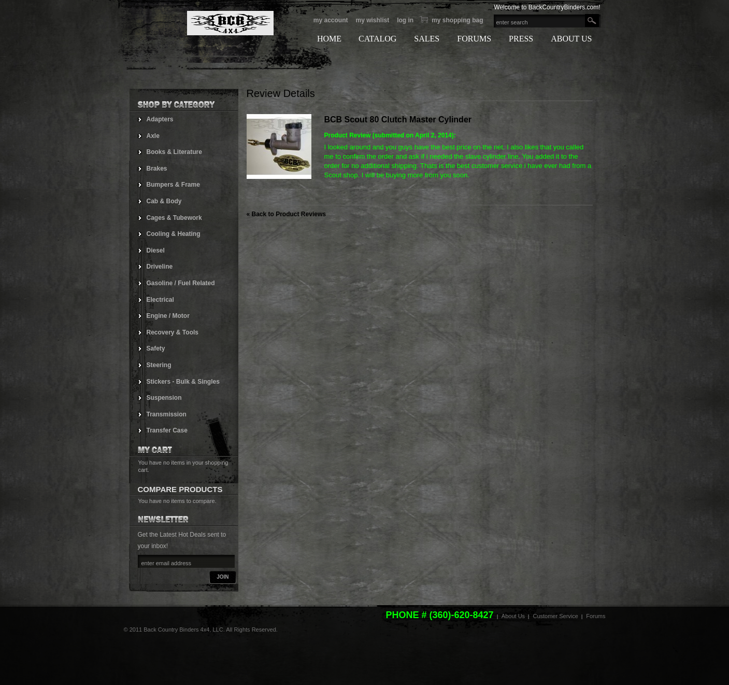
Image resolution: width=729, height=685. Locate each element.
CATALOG (377, 38)
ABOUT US (571, 38)
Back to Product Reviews (286, 214)
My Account (330, 20)
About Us (513, 616)
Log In (405, 20)
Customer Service (555, 616)
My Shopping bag (457, 20)
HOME (329, 38)
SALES (426, 38)
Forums (595, 616)
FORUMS (474, 38)
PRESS (521, 38)
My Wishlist (372, 20)
